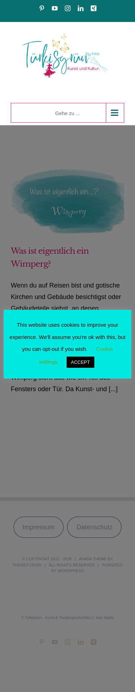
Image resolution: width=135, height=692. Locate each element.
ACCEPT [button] (80, 362)
